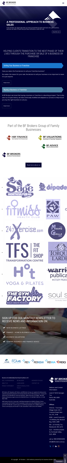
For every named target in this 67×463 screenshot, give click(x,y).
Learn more (20, 383)
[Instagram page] (59, 446)
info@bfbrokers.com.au (57, 442)
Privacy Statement (8, 386)
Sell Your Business (8, 380)
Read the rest (56, 32)
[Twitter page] (50, 446)
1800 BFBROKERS (59, 439)
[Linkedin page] (56, 446)
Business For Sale (37, 380)
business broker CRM (50, 459)
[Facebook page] (53, 446)
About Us (5, 383)
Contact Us (35, 383)
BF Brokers (20, 380)
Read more (6, 82)
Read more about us (33, 165)
